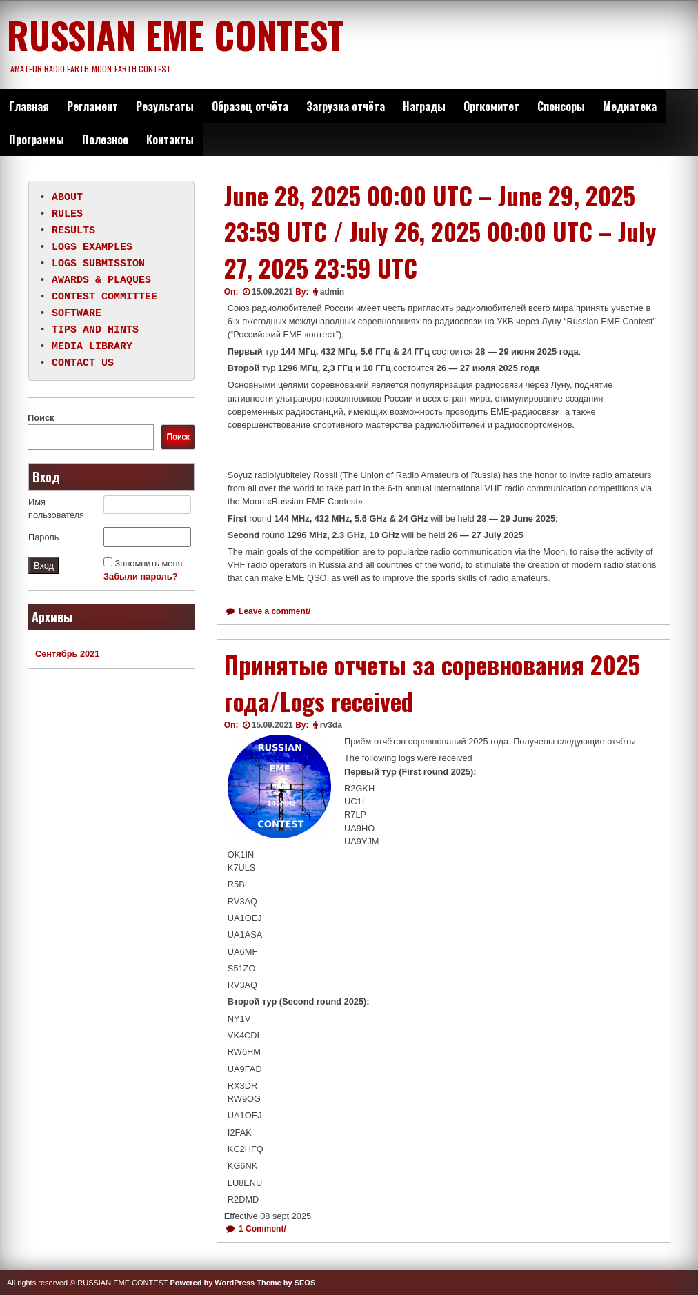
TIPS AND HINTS (95, 330)
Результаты (165, 106)
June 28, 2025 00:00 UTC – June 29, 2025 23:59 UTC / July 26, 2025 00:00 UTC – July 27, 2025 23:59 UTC (440, 231)
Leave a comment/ (273, 611)
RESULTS (73, 231)
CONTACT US (83, 363)
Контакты (170, 139)
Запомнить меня (149, 563)
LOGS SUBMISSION (98, 264)
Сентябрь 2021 (67, 654)
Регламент (92, 106)
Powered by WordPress (212, 1282)
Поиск (41, 418)
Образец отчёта (250, 106)
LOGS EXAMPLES (92, 248)
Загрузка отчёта (345, 106)
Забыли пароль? (140, 576)
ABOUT (67, 198)
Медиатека (630, 106)
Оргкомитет (491, 106)
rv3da (331, 725)
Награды (424, 106)
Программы (36, 139)
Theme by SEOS (286, 1282)
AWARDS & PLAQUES (101, 281)
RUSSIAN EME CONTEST (175, 34)
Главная (29, 106)
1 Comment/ (261, 1229)
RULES (67, 214)
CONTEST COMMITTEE (104, 297)
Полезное (105, 139)
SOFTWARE (76, 314)
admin (332, 292)
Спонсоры (561, 106)
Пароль (43, 537)
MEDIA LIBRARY (92, 347)
